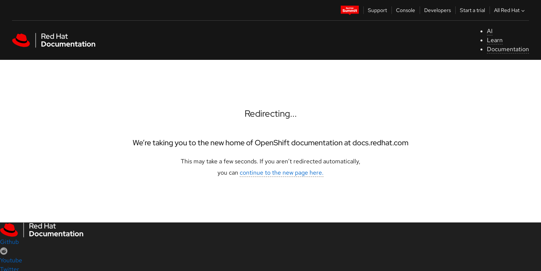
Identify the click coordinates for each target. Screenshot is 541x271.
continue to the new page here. (281, 173)
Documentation (508, 49)
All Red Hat (510, 10)
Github (9, 242)
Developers (437, 10)
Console (405, 10)
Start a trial (472, 10)
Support (377, 10)
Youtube (11, 260)
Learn (495, 40)
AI (490, 31)
